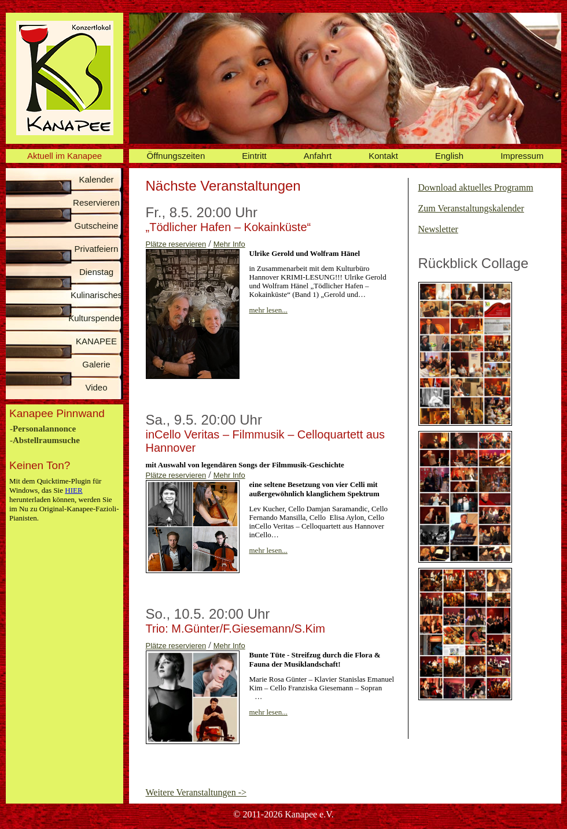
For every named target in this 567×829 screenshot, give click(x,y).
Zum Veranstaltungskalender (471, 208)
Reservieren (96, 202)
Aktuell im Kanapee (64, 156)
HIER (73, 490)
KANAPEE (96, 341)
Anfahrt (318, 156)
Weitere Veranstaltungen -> (196, 792)
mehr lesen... (268, 310)
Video (96, 387)
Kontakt (383, 156)
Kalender (96, 179)
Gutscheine (97, 226)
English (449, 156)
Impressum (521, 156)
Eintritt (254, 156)
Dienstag (96, 272)
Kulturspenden (96, 318)
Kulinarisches (96, 295)
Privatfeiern (97, 249)
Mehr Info (229, 244)
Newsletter (438, 229)
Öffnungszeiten (176, 156)
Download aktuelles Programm (475, 187)
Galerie (96, 364)
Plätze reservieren (176, 244)
